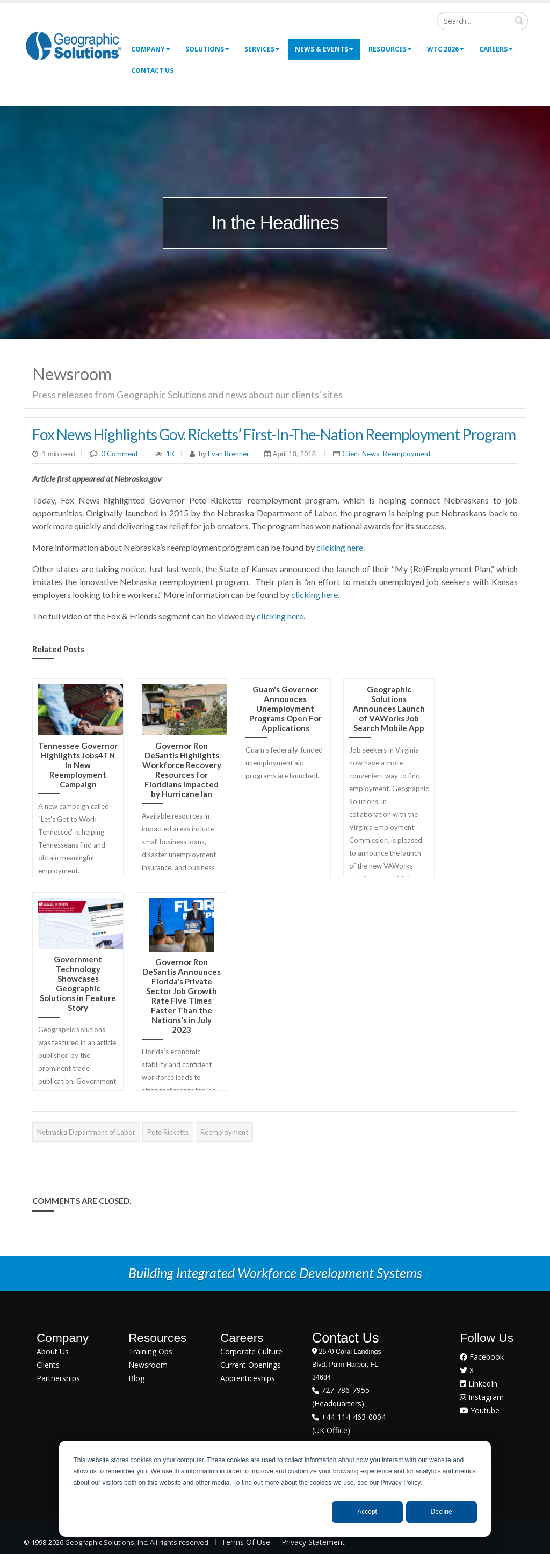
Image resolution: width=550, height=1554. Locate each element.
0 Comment (119, 453)
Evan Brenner (227, 453)
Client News (360, 453)
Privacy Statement (313, 1542)
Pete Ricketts (168, 1132)
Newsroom (148, 1365)
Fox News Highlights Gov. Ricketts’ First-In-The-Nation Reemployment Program (274, 434)
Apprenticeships (247, 1378)
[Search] (482, 21)
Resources (390, 49)
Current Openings (250, 1365)
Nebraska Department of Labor (86, 1132)
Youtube (480, 1410)
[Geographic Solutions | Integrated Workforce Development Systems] (73, 45)
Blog (136, 1378)
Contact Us (152, 70)
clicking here (339, 547)
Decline (441, 1511)
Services (262, 49)
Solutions (207, 49)
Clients (48, 1365)
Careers (496, 49)
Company (150, 49)
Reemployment (407, 453)
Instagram (482, 1397)
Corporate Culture (251, 1351)
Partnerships (58, 1378)
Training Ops (150, 1351)
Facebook (482, 1357)
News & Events (324, 49)
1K (170, 453)
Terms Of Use (245, 1542)
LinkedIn (478, 1383)
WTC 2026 (445, 49)
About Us (53, 1351)
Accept (367, 1511)
